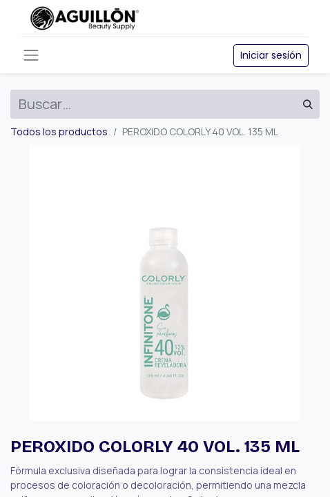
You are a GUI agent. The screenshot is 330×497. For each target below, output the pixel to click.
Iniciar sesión (271, 55)
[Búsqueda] (308, 104)
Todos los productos (59, 131)
